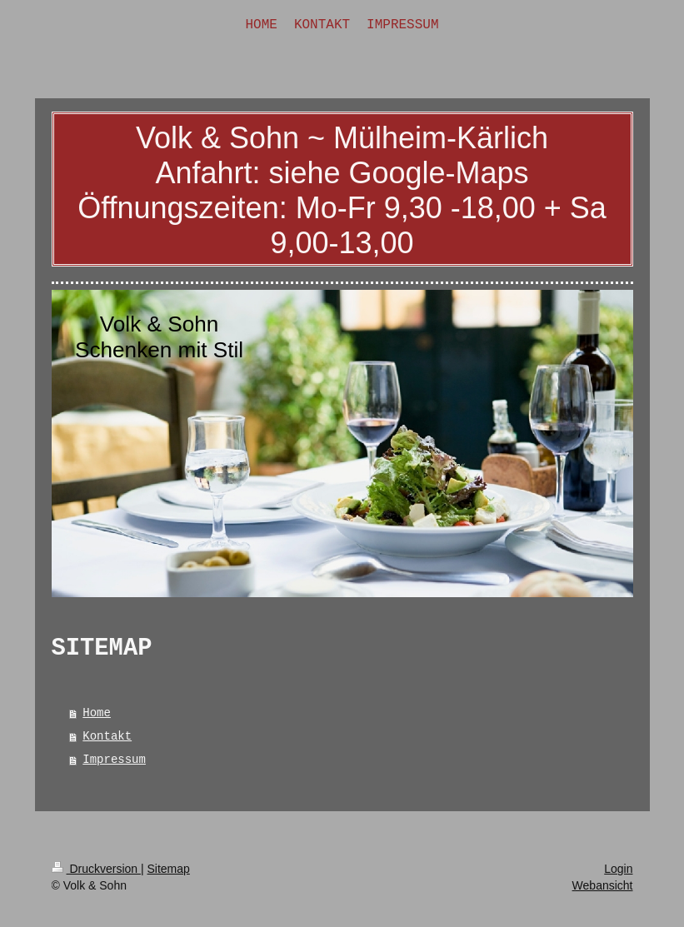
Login (618, 868)
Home (96, 713)
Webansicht (602, 885)
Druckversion (96, 868)
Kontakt (107, 736)
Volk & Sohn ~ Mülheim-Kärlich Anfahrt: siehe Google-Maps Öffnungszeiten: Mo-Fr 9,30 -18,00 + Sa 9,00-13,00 (342, 190)
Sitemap (168, 868)
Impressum (114, 759)
